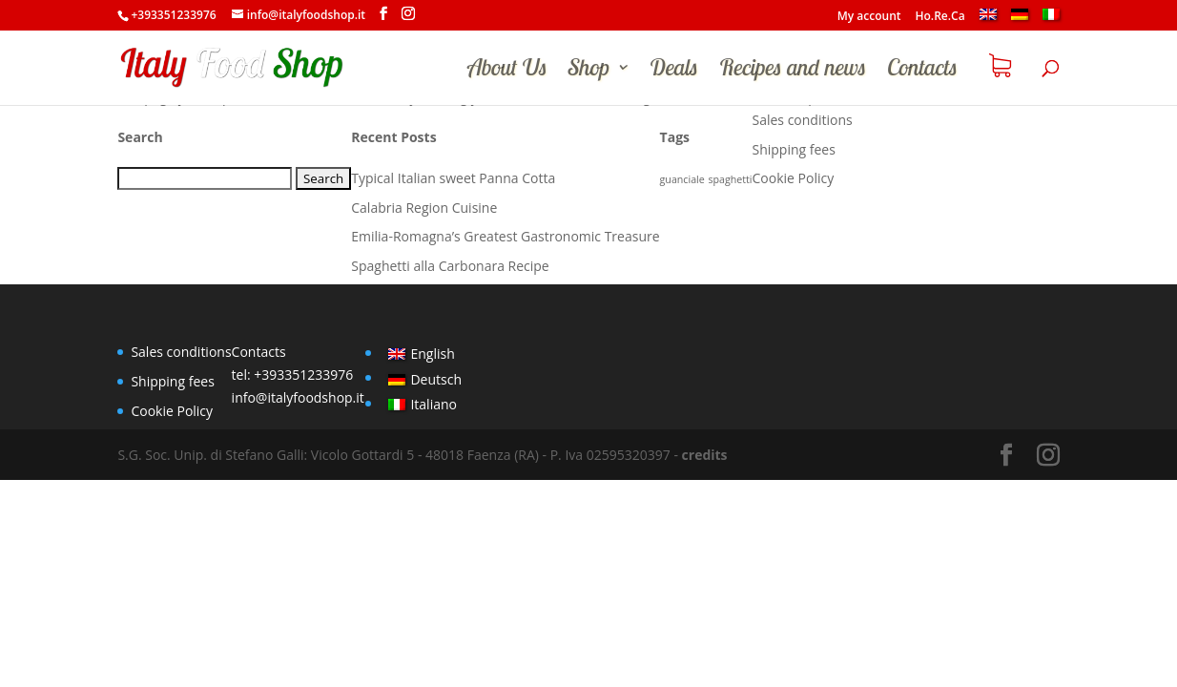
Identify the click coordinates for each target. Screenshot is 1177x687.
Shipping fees (794, 149)
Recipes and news (792, 70)
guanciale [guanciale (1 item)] (682, 179)
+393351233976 (303, 374)
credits (705, 455)
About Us (507, 70)
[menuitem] (988, 20)
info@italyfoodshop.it (298, 397)
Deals (674, 70)
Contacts (922, 70)
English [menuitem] (432, 353)
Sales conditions (803, 120)
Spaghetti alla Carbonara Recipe (449, 266)
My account (869, 17)
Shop (588, 70)
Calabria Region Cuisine (424, 207)
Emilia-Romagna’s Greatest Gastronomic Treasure (505, 236)
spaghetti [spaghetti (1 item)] (730, 179)
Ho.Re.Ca (940, 17)
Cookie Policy (794, 178)
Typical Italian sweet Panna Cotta (453, 178)
